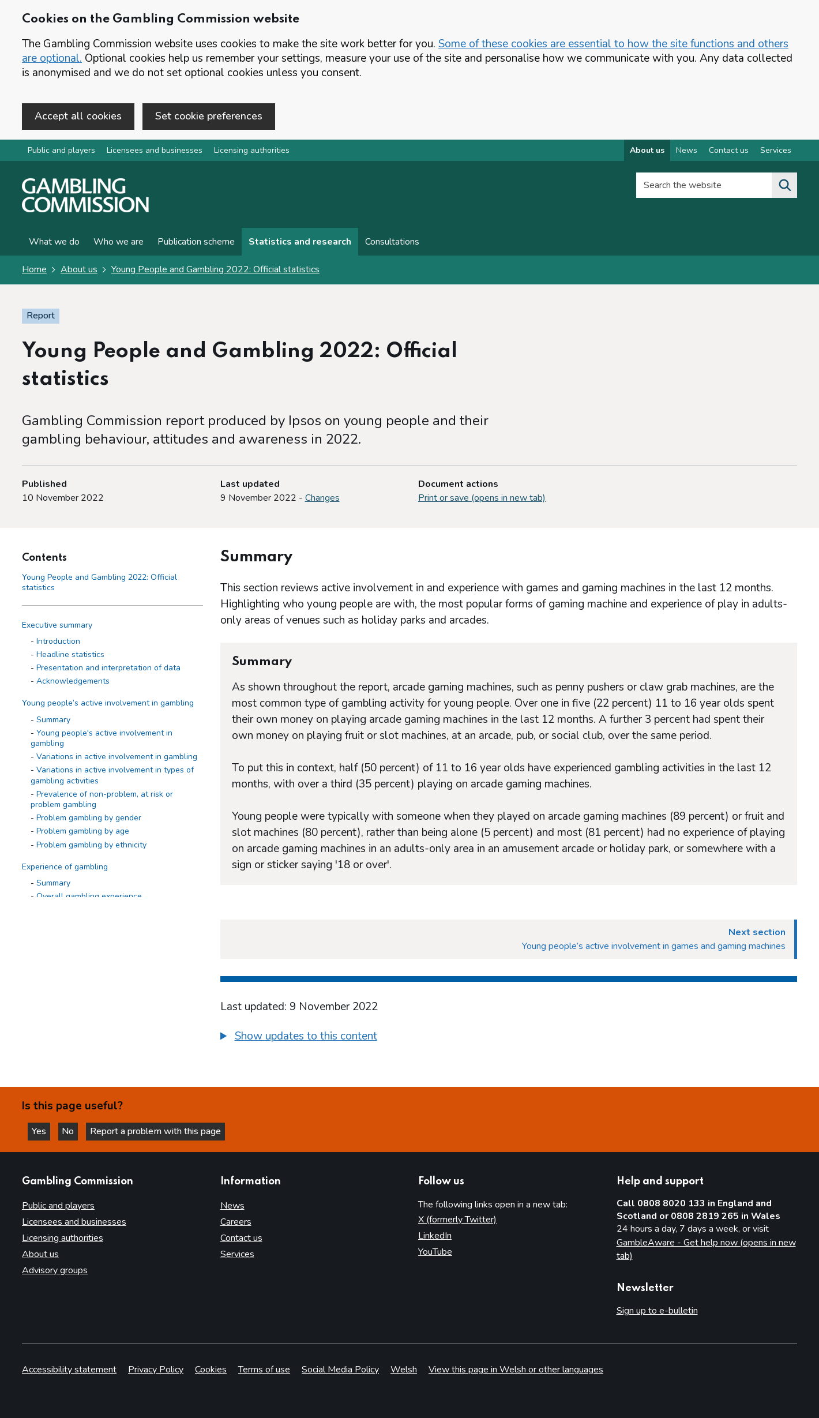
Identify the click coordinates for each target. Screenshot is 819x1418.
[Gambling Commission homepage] (85, 211)
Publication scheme (196, 243)
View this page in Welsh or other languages (516, 1369)
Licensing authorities (252, 152)
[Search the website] (784, 187)
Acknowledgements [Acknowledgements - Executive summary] (73, 682)
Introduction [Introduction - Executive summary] (58, 642)
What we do (54, 243)
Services (237, 1254)
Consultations (392, 243)
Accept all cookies (78, 116)
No (74, 1130)
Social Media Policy (340, 1369)
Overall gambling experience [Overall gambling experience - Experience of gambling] (89, 897)
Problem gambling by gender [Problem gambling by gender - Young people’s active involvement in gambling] (88, 818)
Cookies (211, 1369)
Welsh (403, 1369)
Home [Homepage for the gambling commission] (34, 271)
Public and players (61, 152)
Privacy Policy (155, 1369)
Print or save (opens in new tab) (482, 499)
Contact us (241, 1238)
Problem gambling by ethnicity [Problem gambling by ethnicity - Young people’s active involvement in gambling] (91, 846)
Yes (42, 1130)
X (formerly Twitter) (457, 1220)
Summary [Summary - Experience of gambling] (53, 884)
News (232, 1206)
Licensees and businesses (154, 152)
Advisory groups (55, 1271)
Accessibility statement (69, 1369)
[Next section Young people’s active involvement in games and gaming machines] (509, 940)
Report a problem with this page (161, 1130)
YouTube (435, 1252)
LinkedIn (435, 1236)
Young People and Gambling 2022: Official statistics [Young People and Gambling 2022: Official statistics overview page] (215, 271)
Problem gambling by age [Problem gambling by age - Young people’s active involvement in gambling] (82, 832)
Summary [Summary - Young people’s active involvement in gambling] (53, 720)
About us (79, 271)
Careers (235, 1222)
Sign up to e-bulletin (657, 1311)
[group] (509, 1039)
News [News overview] (686, 152)
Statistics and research (300, 243)
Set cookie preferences (208, 116)
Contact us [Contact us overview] (729, 152)
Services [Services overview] (775, 152)
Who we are (118, 243)
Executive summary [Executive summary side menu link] (57, 626)
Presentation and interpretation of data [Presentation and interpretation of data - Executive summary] (108, 668)
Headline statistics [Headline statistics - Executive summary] (70, 655)
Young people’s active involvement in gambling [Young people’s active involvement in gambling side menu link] (108, 704)
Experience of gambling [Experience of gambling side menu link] (65, 867)
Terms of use (264, 1369)
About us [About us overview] (647, 152)
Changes (322, 499)
